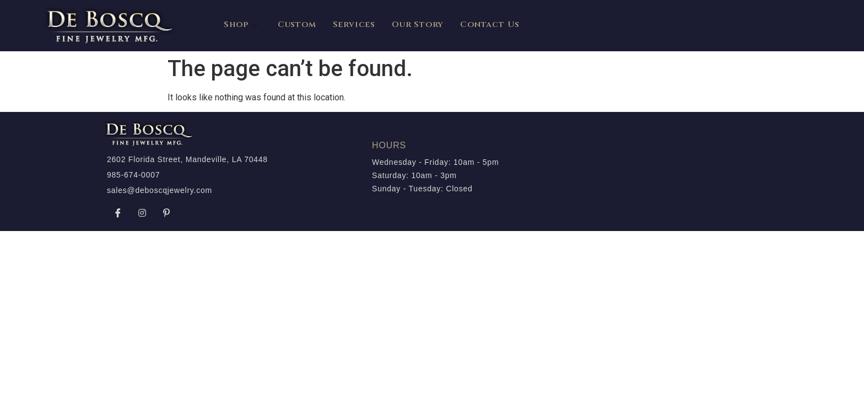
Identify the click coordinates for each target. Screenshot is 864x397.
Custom (297, 24)
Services (354, 24)
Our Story (418, 24)
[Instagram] (142, 213)
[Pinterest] (166, 213)
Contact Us (490, 24)
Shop (242, 24)
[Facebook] (118, 213)
